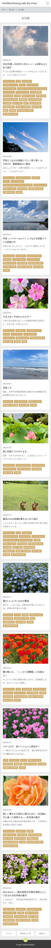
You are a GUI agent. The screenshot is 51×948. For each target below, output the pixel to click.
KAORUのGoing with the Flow (19, 3)
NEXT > (42, 933)
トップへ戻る (25, 940)
